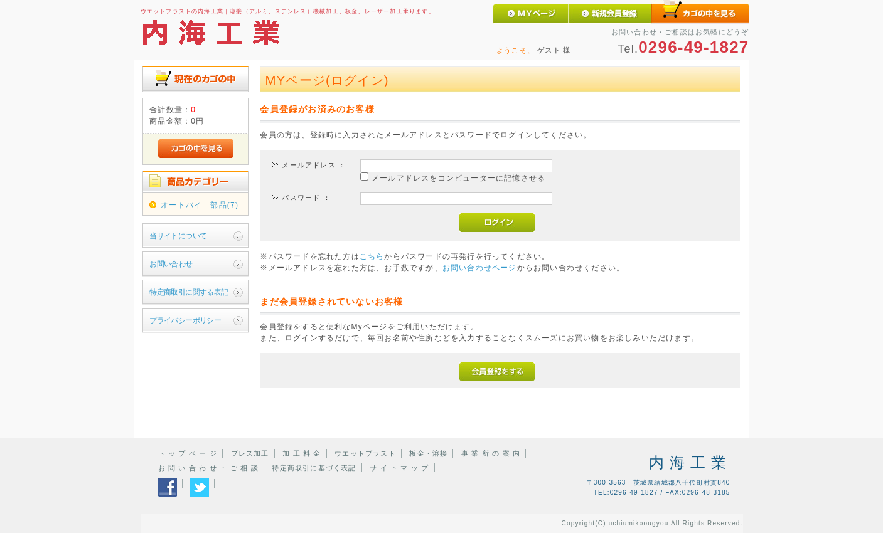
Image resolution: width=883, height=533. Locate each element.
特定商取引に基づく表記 (314, 468)
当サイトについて (177, 235)
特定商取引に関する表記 (188, 292)
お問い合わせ (170, 264)
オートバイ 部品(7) (199, 205)
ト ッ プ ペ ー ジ (187, 453)
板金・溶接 (428, 453)
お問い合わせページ (479, 267)
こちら (372, 256)
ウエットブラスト (365, 453)
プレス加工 (250, 453)
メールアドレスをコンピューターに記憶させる (458, 178)
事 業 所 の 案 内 (490, 453)
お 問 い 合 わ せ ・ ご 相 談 (208, 468)
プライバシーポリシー (185, 320)
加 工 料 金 (301, 453)
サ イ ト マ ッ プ (399, 468)
